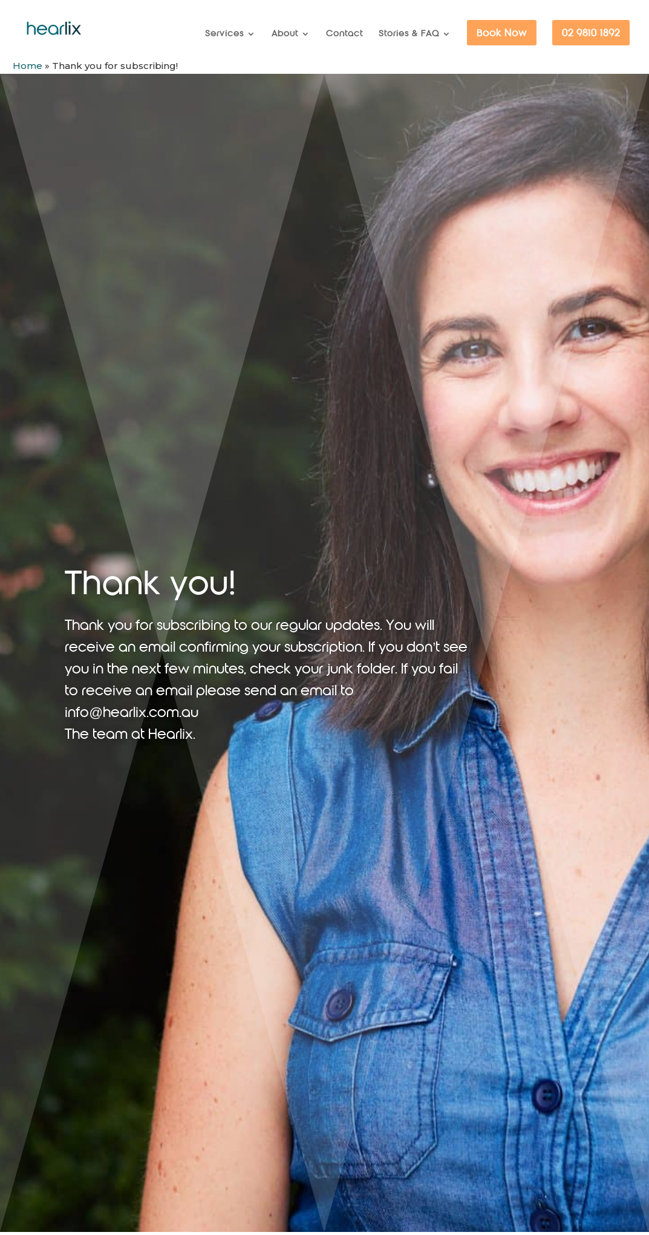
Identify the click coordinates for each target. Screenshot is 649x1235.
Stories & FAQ (409, 34)
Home (27, 65)
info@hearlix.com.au (131, 713)
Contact (344, 34)
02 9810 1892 (591, 33)
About (285, 34)
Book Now (502, 33)
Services (224, 34)
